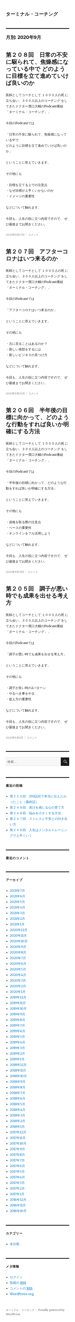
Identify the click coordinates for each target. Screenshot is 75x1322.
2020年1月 (18, 992)
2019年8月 (17, 1020)
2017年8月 (17, 1155)
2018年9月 (17, 1082)
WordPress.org (22, 1294)
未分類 (14, 1244)
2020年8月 (18, 952)
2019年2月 (17, 1053)
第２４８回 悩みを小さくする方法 (35, 813)
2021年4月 (17, 907)
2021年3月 (17, 913)
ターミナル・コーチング (32, 14)
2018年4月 (17, 1110)
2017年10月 (18, 1143)
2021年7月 (17, 890)
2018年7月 (17, 1093)
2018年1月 (17, 1127)
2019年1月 (17, 1059)
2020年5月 (18, 969)
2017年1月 (17, 1194)
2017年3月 (17, 1183)
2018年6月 (17, 1098)
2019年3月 (17, 1048)
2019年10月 (18, 1009)
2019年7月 (17, 1025)
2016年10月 (18, 1211)
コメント (33, 234)
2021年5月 (17, 902)
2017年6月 (17, 1166)
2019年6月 (17, 1031)
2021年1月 (17, 924)
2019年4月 (17, 1042)
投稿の (18, 1283)
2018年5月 (17, 1104)
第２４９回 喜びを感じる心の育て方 (37, 807)
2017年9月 (17, 1149)
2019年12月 (18, 997)
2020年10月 (19, 941)
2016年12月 (18, 1200)
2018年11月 (18, 1070)
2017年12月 (18, 1132)
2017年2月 (17, 1188)
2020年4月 (18, 975)
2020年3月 (18, 980)
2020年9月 (18, 947)
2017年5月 (17, 1171)
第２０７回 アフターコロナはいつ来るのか (37, 255)
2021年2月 (17, 919)
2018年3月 (17, 1115)
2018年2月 (17, 1121)
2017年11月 (18, 1138)
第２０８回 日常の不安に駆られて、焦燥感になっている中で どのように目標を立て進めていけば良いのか (37, 68)
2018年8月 (17, 1087)
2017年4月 (17, 1177)
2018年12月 (18, 1065)
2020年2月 (18, 986)
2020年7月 (18, 958)
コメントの (21, 1288)
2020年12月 (18, 930)
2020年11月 (18, 935)
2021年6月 (17, 896)
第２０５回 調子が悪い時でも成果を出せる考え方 (37, 595)
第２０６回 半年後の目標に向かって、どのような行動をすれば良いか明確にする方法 (37, 421)
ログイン (16, 1277)
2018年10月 (18, 1076)
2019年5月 (17, 1037)
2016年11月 (18, 1205)
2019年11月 (18, 1003)
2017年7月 (17, 1160)
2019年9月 (17, 1014)
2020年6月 (18, 964)
